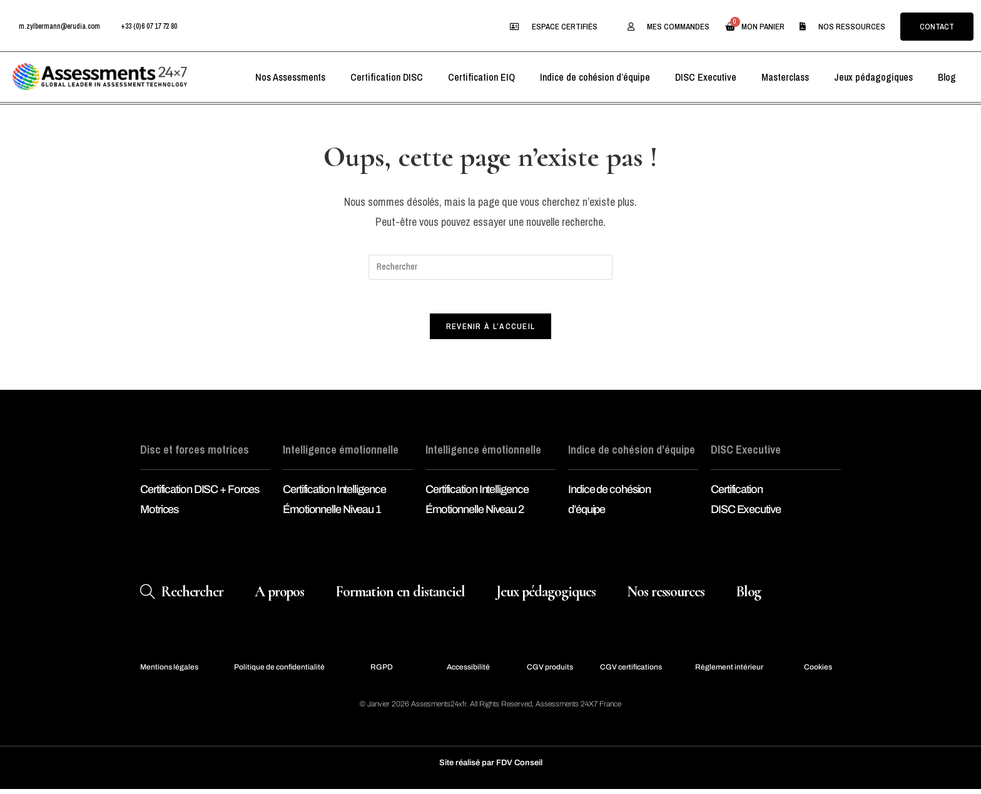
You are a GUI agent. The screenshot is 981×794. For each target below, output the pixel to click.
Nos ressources (665, 596)
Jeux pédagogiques (873, 77)
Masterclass (785, 77)
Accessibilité (468, 671)
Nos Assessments (290, 77)
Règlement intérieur (729, 671)
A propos (279, 596)
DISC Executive (705, 77)
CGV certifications (631, 671)
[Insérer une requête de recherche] (490, 267)
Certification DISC (386, 77)
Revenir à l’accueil (491, 330)
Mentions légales (169, 671)
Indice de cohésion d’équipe (595, 77)
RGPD (381, 671)
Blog (947, 77)
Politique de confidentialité (279, 671)
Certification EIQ (481, 77)
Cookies (818, 671)
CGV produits (550, 671)
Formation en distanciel (400, 596)
